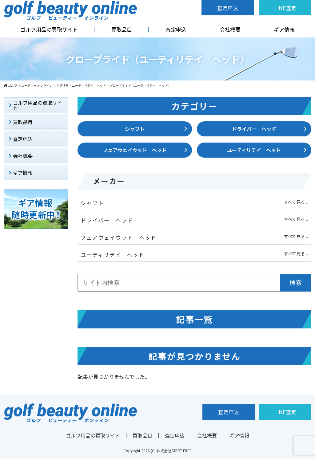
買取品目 (121, 29)
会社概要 (230, 29)
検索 (295, 282)
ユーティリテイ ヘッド (254, 150)
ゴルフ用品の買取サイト (49, 29)
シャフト (135, 128)
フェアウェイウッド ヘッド (135, 150)
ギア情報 (284, 29)
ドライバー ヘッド (254, 128)
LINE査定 (285, 8)
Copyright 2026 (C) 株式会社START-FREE (157, 450)
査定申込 (227, 8)
